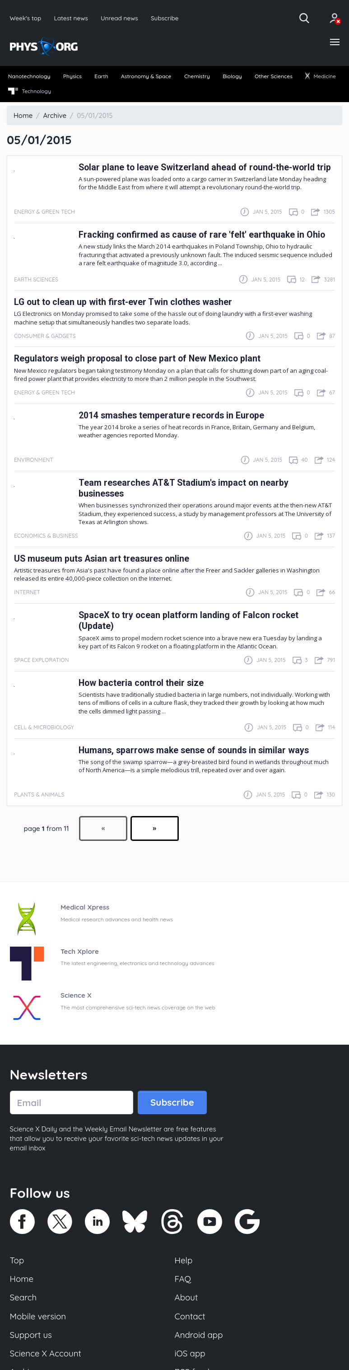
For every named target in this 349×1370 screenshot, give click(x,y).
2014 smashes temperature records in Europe (171, 415)
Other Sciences (274, 76)
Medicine (320, 76)
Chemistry (197, 76)
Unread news (119, 18)
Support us (31, 1334)
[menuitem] (29, 76)
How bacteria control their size (141, 683)
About (186, 1297)
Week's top (26, 18)
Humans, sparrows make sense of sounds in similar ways (194, 750)
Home (22, 1278)
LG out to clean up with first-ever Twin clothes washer (123, 302)
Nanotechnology (29, 76)
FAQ (183, 1278)
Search (23, 1297)
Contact (190, 1316)
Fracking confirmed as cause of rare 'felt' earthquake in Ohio (202, 235)
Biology (232, 76)
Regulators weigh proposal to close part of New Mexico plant (137, 358)
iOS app (190, 1353)
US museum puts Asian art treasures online (101, 559)
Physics (72, 76)
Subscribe (165, 18)
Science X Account (45, 1353)
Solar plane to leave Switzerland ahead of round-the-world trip (205, 167)
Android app (199, 1334)
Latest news (71, 18)
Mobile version (38, 1316)
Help (184, 1260)
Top (17, 1260)
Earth (101, 76)
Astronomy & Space (146, 76)
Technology (29, 91)
